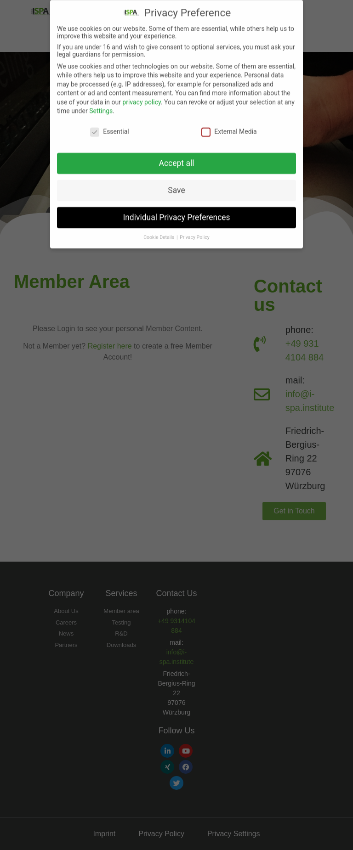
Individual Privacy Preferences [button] (176, 204)
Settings (101, 97)
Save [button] (176, 177)
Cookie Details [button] (159, 224)
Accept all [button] (176, 150)
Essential (109, 118)
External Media (228, 118)
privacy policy (141, 89)
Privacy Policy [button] (195, 224)
